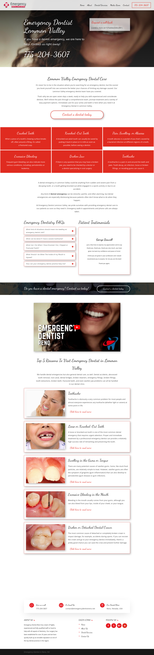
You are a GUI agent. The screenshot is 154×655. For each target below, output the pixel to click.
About (89, 5)
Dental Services (100, 5)
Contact (126, 5)
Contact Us (85, 636)
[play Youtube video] (77, 327)
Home (82, 5)
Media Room (115, 5)
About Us (84, 628)
